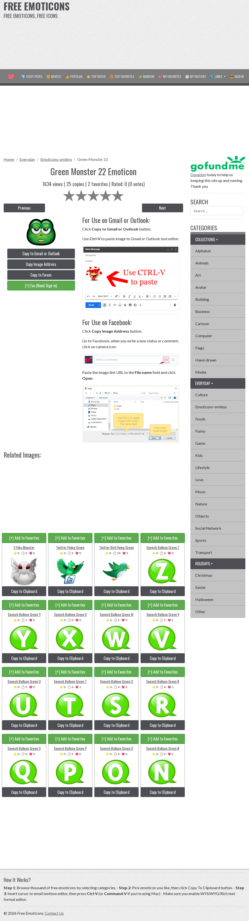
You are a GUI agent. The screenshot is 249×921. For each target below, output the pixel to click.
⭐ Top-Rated (96, 76)
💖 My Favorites (169, 76)
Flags (199, 347)
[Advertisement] (168, 34)
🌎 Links (216, 76)
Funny (200, 431)
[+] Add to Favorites (24, 538)
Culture (201, 394)
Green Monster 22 (92, 159)
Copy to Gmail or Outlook (41, 253)
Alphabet (203, 250)
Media (200, 372)
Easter (200, 587)
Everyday (27, 159)
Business (202, 311)
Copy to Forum (41, 275)
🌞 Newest (54, 76)
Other (200, 611)
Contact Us (54, 913)
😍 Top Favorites (122, 76)
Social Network (208, 528)
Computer (203, 335)
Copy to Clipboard (24, 591)
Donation (198, 174)
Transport (203, 552)
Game (200, 443)
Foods (200, 419)
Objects (202, 516)
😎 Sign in (237, 76)
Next (162, 208)
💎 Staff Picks (31, 76)
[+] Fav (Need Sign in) (41, 285)
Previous (24, 208)
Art (198, 275)
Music (200, 491)
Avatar (200, 287)
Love (199, 479)
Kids (199, 455)
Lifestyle (202, 467)
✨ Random (146, 76)
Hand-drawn (205, 360)
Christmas (203, 575)
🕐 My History (195, 76)
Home (9, 159)
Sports (200, 540)
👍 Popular (73, 76)
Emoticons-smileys (56, 159)
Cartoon (202, 323)
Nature (201, 504)
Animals (202, 263)
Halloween (204, 599)
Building (202, 299)
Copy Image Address (41, 264)
